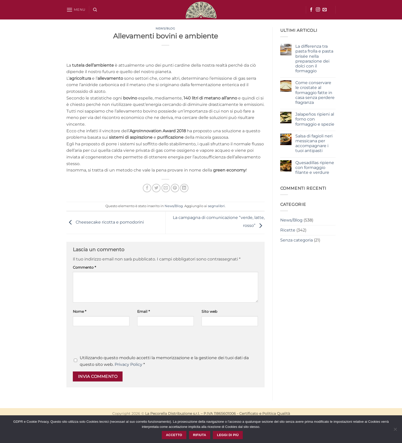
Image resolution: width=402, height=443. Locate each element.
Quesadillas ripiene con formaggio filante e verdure (314, 167)
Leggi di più (227, 435)
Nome (79, 311)
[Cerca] (95, 10)
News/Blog (165, 28)
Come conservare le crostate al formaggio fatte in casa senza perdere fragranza (315, 92)
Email (143, 311)
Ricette (287, 230)
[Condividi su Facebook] (147, 188)
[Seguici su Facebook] (311, 9)
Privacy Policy (128, 364)
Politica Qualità (276, 413)
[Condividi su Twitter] (156, 188)
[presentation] (112, 342)
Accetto (174, 435)
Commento (84, 267)
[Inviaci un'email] (325, 9)
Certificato (248, 413)
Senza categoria (296, 240)
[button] (75, 9)
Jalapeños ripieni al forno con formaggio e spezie (314, 119)
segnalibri (216, 206)
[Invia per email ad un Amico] (166, 188)
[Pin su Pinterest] (175, 188)
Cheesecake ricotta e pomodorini (105, 222)
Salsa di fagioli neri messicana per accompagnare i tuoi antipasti (314, 143)
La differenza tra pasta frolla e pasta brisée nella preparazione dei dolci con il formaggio (314, 58)
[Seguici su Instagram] (318, 9)
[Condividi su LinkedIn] (184, 188)
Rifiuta (199, 435)
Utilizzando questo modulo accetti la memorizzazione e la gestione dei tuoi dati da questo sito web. (164, 361)
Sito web (209, 311)
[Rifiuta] (395, 431)
